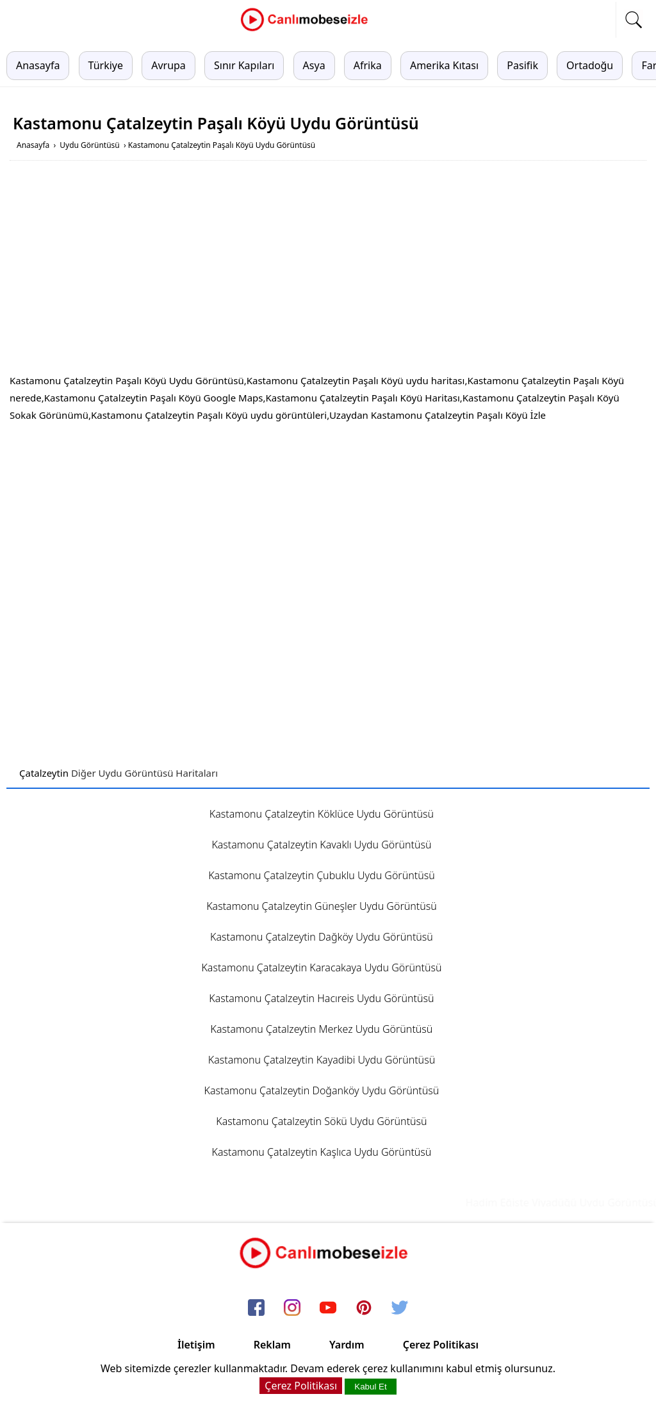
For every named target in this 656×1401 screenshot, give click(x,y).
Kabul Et (370, 1386)
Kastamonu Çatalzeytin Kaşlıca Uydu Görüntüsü (322, 1152)
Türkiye (105, 65)
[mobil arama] (633, 20)
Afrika (368, 65)
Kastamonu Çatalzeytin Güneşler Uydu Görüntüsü (321, 906)
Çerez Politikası (441, 1345)
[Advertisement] (328, 269)
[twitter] (399, 1308)
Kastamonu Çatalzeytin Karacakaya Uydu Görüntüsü (321, 967)
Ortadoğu (589, 65)
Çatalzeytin (44, 772)
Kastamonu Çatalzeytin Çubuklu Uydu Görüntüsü (321, 875)
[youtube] (328, 1308)
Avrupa (168, 65)
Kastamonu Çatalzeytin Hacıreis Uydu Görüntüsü (321, 998)
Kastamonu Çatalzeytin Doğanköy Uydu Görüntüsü (321, 1090)
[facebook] (256, 1308)
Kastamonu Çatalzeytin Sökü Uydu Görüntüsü (321, 1121)
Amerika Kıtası (444, 65)
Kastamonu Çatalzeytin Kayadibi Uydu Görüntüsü (321, 1060)
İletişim (196, 1345)
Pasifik (522, 65)
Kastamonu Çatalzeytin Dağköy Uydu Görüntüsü (321, 937)
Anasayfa (38, 65)
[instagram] (292, 1308)
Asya (314, 65)
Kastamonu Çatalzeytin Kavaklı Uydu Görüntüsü (321, 845)
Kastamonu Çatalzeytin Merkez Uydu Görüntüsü (322, 1029)
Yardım (347, 1345)
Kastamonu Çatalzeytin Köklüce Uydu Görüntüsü (321, 814)
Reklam (272, 1345)
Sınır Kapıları (244, 65)
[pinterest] (364, 1308)
